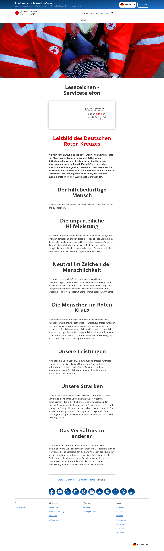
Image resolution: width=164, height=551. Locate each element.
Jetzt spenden (20, 507)
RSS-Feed (120, 528)
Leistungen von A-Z (90, 511)
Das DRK (104, 13)
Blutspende (53, 520)
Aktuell (96, 13)
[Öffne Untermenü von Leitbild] (82, 20)
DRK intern (120, 532)
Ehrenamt (53, 516)
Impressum (120, 524)
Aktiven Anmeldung (56, 511)
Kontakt (119, 511)
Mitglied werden (55, 507)
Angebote (88, 13)
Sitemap (119, 516)
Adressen (120, 507)
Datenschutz (121, 520)
